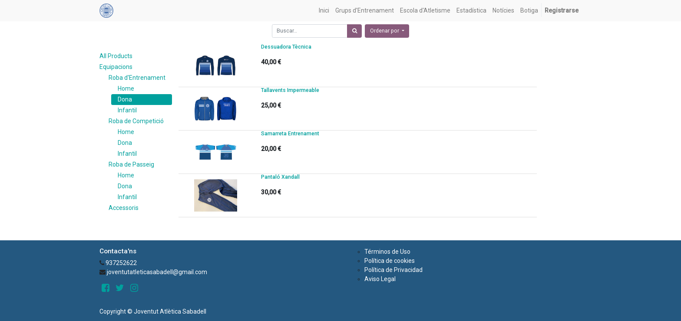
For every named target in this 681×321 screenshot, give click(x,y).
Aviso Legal (380, 278)
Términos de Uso (387, 251)
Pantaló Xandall (280, 177)
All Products (115, 55)
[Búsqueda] (354, 31)
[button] (387, 31)
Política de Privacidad (393, 269)
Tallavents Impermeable (290, 90)
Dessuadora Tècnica (286, 47)
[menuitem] (324, 10)
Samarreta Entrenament (290, 134)
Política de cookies (389, 260)
